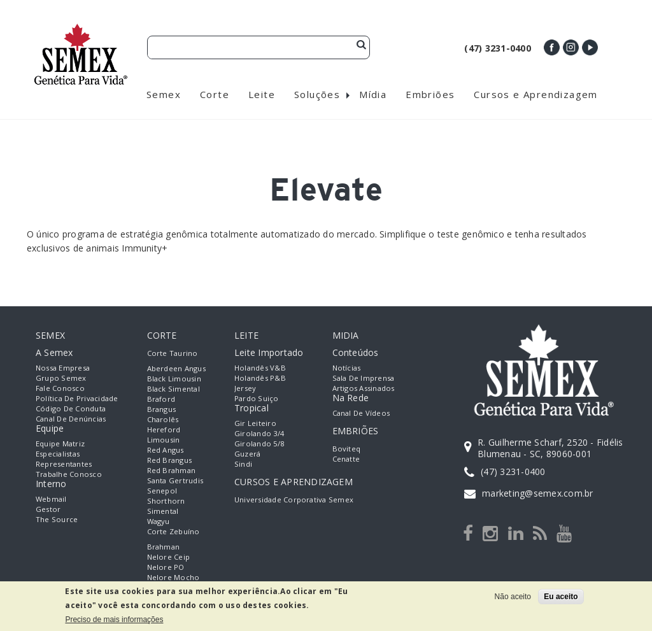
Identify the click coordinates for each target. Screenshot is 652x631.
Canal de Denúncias (71, 418)
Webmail (51, 499)
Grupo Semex (61, 378)
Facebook (552, 47)
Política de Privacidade (77, 398)
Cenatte (346, 459)
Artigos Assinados (363, 388)
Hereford (164, 429)
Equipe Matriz (60, 443)
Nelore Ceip (168, 557)
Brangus (161, 409)
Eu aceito (561, 596)
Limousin (163, 439)
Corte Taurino (172, 353)
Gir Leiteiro (255, 423)
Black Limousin (174, 378)
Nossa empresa (63, 367)
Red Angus (165, 450)
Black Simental (173, 388)
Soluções (317, 94)
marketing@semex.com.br (537, 493)
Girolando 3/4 (259, 433)
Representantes (64, 464)
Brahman (163, 546)
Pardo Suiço (256, 398)
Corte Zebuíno (173, 531)
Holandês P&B (260, 378)
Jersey (245, 388)
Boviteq (346, 448)
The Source (57, 519)
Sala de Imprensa (363, 378)
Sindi (243, 464)
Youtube (590, 47)
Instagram (571, 47)
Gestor (48, 509)
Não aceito (513, 596)
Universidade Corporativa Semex (293, 499)
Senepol (162, 490)
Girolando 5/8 (259, 443)
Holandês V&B (260, 367)
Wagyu (158, 521)
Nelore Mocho (173, 577)
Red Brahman (171, 470)
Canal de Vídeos (361, 413)
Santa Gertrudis (175, 480)
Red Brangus (169, 460)
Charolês (163, 419)
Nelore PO (166, 567)
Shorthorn (166, 501)
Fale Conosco (60, 388)
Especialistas (58, 453)
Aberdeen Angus (176, 368)
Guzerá (247, 453)
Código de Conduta (71, 408)
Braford (161, 399)
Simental (163, 511)
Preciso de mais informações (114, 619)
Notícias (346, 367)
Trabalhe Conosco (69, 474)
